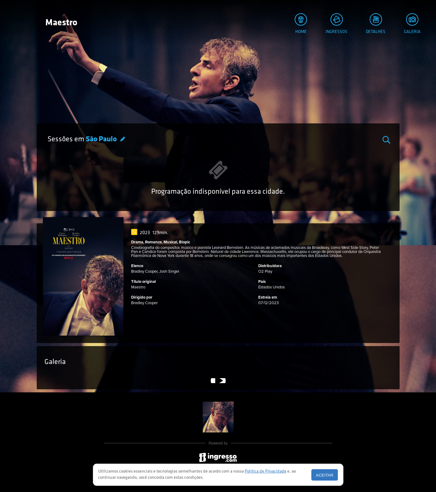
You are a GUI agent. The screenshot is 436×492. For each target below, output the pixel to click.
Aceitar (325, 475)
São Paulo (102, 139)
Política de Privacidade (265, 471)
